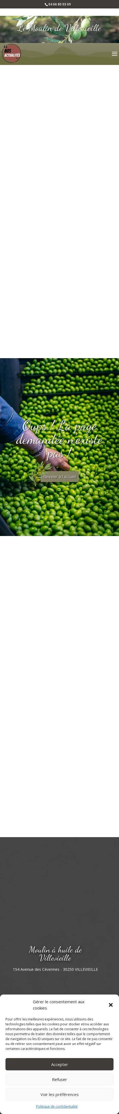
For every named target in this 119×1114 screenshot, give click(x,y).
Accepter (59, 1064)
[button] (111, 1005)
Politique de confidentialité (57, 1106)
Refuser (59, 1079)
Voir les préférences (59, 1094)
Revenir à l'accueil (59, 476)
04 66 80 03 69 (59, 4)
